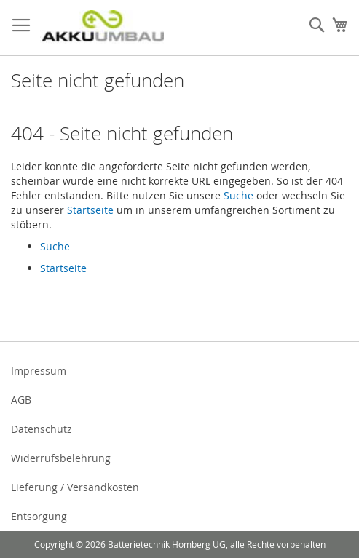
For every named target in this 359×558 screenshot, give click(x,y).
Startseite (90, 210)
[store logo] (102, 28)
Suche (238, 195)
